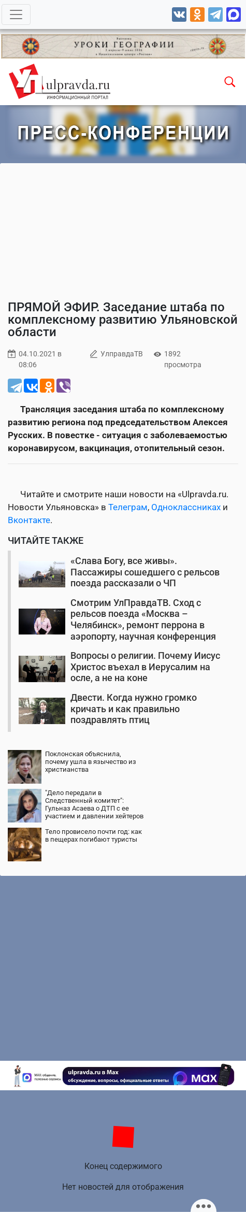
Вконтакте (29, 520)
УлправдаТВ (121, 354)
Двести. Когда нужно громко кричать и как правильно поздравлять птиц (133, 708)
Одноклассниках (186, 507)
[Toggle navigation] (16, 14)
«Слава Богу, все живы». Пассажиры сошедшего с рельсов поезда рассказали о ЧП (145, 571)
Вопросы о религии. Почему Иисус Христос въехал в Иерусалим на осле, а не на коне (145, 666)
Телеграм (128, 507)
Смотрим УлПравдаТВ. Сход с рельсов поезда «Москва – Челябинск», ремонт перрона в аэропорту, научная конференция (143, 619)
